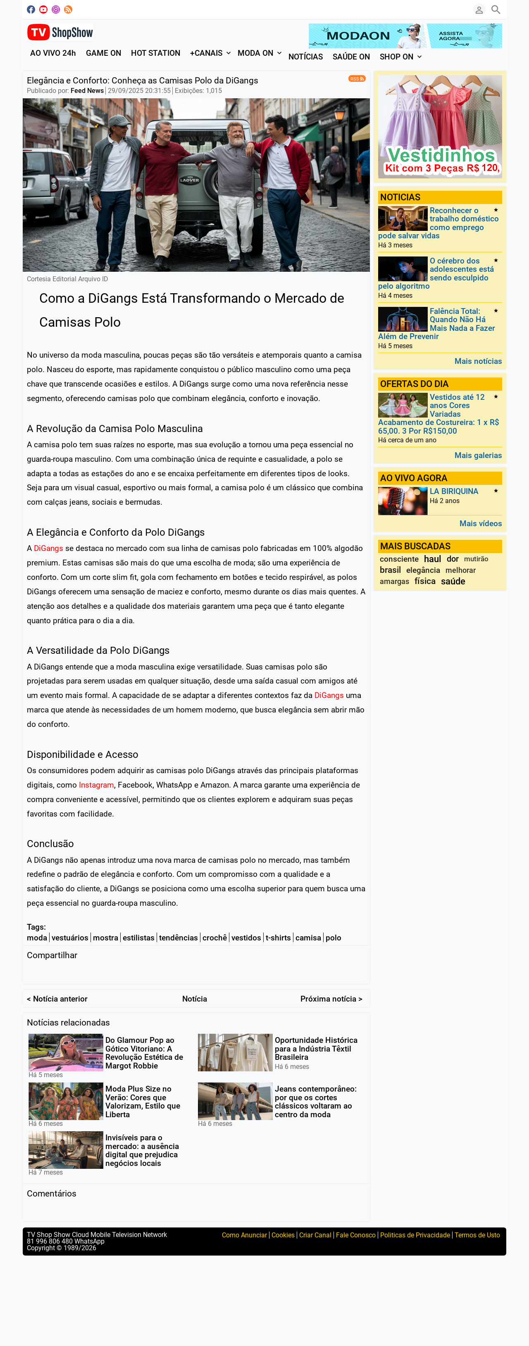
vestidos (246, 937)
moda (37, 937)
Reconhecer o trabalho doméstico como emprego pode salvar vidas (438, 223)
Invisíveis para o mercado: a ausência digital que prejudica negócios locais (142, 1150)
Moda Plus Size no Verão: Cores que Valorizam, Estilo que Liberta (142, 1102)
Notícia (194, 999)
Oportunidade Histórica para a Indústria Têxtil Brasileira (316, 1049)
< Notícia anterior (57, 999)
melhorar (461, 570)
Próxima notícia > (331, 999)
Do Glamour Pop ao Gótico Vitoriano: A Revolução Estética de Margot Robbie (144, 1053)
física (425, 581)
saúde (453, 581)
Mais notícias (478, 360)
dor (453, 559)
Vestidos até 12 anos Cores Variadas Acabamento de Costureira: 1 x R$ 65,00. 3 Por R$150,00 (438, 414)
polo (333, 937)
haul (432, 559)
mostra (105, 937)
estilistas (139, 937)
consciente (399, 559)
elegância (423, 570)
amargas (394, 581)
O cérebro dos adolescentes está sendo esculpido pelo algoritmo (436, 273)
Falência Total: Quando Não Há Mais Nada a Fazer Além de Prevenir (436, 323)
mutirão (476, 559)
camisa (308, 937)
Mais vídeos (481, 523)
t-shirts (278, 937)
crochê (215, 937)
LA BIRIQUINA (454, 491)
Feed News (87, 91)
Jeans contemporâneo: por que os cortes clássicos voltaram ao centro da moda (316, 1102)
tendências (178, 937)
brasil (390, 570)
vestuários (70, 937)
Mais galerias (478, 455)
